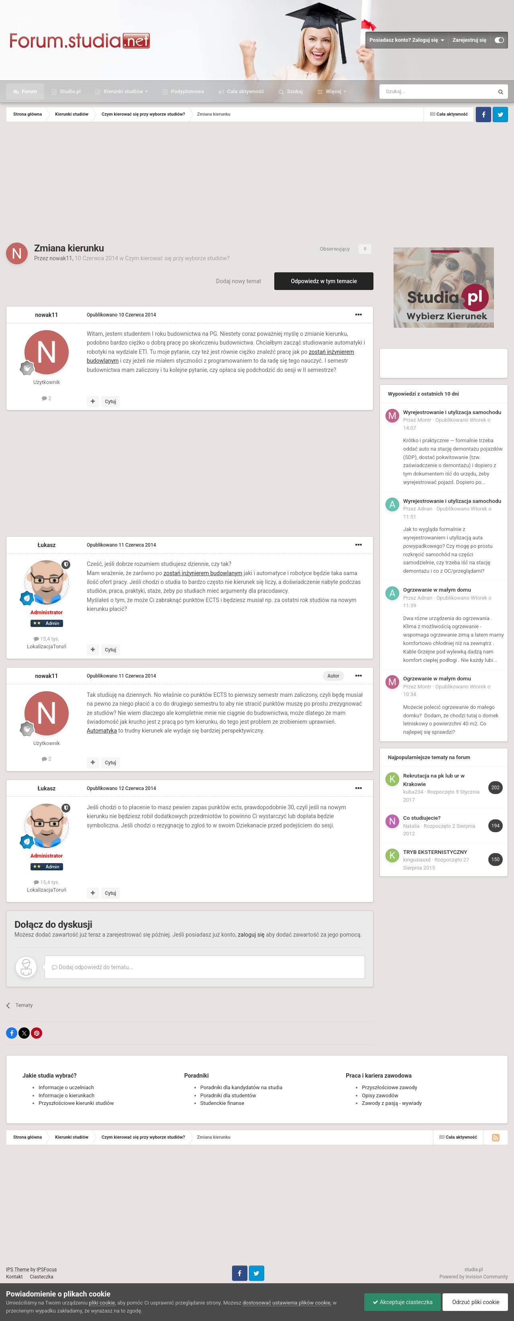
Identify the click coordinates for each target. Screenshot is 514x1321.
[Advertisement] (257, 182)
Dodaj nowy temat (238, 281)
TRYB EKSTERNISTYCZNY (435, 852)
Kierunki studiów (123, 91)
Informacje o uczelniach (66, 1087)
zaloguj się (251, 934)
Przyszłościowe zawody (389, 1087)
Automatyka (102, 730)
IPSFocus (47, 1269)
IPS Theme (17, 1269)
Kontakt (14, 1277)
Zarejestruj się (469, 40)
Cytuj (110, 401)
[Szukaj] (417, 91)
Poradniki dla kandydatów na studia (241, 1087)
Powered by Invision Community (473, 1277)
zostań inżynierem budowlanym (202, 573)
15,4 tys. (46, 639)
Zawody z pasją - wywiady (392, 1103)
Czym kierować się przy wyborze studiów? (177, 258)
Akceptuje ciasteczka (402, 1302)
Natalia (411, 826)
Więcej (333, 91)
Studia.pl (70, 91)
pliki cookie (102, 1303)
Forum (28, 91)
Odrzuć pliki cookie (475, 1302)
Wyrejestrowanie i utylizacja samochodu (452, 412)
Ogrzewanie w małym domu (437, 589)
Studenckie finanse (222, 1103)
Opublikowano (121, 315)
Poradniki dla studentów (228, 1095)
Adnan (425, 509)
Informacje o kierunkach (66, 1095)
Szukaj (294, 91)
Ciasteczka (41, 1277)
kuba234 (413, 792)
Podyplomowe (186, 91)
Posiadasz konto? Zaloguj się (406, 40)
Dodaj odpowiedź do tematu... (92, 967)
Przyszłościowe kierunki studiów (76, 1103)
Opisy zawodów (380, 1095)
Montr (425, 420)
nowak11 (60, 258)
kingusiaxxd (416, 860)
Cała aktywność (245, 91)
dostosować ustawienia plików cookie (286, 1303)
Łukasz (47, 545)
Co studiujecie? (422, 818)
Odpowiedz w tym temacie (324, 281)
